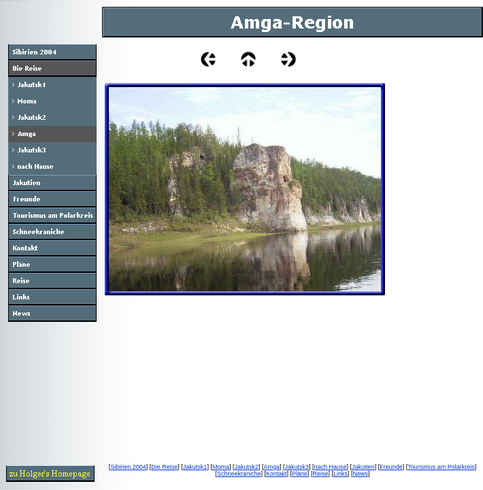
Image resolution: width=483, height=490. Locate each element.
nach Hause (330, 466)
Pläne (299, 473)
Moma (220, 466)
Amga (271, 466)
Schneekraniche (239, 473)
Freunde (391, 466)
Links (340, 473)
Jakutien (363, 466)
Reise (321, 473)
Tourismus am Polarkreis (441, 466)
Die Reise (164, 466)
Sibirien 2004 (128, 466)
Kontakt (276, 473)
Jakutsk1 (195, 466)
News (361, 473)
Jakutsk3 (297, 466)
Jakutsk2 (246, 466)
